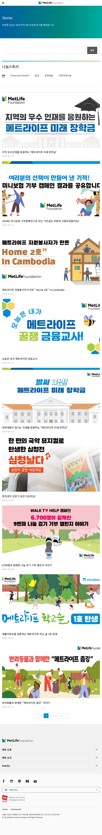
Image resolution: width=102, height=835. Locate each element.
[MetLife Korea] (17, 741)
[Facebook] (3, 781)
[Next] (65, 715)
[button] (3, 3)
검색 (92, 50)
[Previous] (36, 715)
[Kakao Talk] (19, 781)
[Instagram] (11, 781)
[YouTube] (35, 781)
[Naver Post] (27, 781)
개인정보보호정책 (15, 809)
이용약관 (5, 809)
